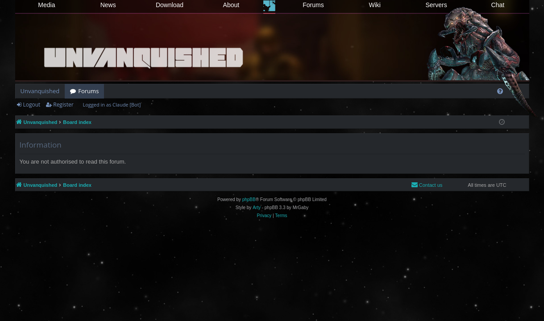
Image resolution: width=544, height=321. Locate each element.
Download (169, 4)
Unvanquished (40, 91)
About (231, 4)
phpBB (249, 199)
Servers (436, 4)
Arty (257, 207)
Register (63, 104)
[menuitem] (500, 91)
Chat (498, 4)
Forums (313, 4)
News (108, 4)
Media (46, 4)
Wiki (375, 4)
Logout (32, 104)
